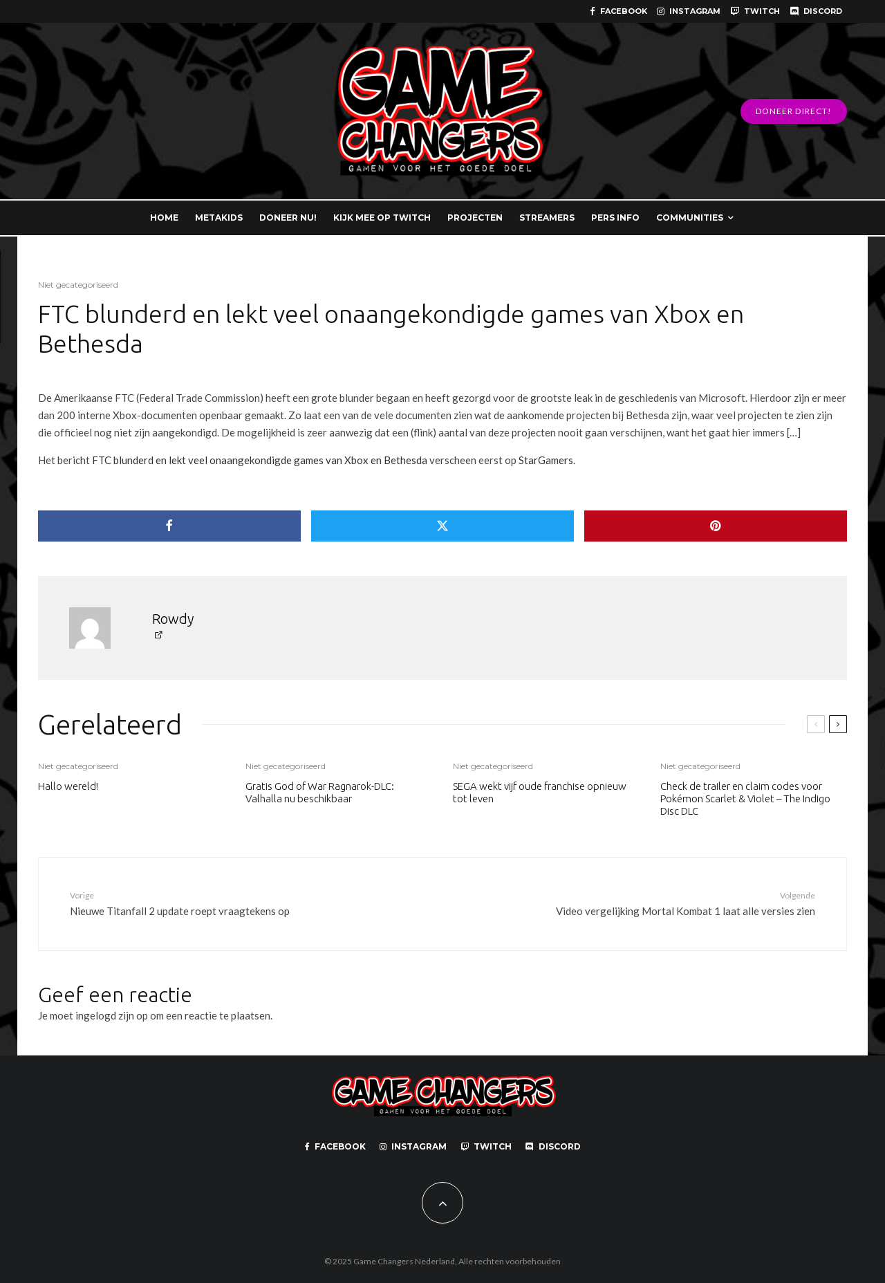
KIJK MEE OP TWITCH (382, 217)
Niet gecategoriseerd (78, 284)
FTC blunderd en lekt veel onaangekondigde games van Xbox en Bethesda (259, 460)
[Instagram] (688, 11)
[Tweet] (442, 526)
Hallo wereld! (68, 786)
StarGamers (546, 460)
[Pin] (715, 526)
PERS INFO (615, 217)
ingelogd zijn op (111, 1015)
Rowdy (173, 619)
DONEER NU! (288, 217)
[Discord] (816, 11)
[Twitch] (755, 11)
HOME (164, 217)
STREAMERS (547, 217)
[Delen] (169, 526)
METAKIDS (219, 217)
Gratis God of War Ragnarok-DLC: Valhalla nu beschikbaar (319, 792)
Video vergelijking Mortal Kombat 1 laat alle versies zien (661, 903)
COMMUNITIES (689, 217)
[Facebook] (618, 11)
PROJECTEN (475, 217)
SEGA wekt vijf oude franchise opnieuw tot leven (539, 792)
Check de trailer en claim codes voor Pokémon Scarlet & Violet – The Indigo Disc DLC (745, 798)
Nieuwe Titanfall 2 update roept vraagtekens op (223, 903)
